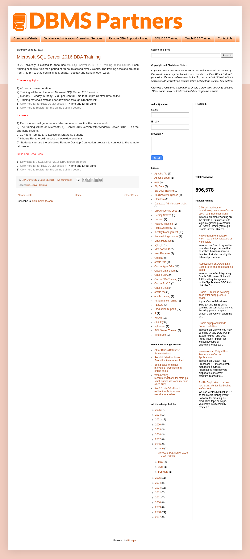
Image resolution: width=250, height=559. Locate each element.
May (161, 461)
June (161, 448)
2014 (158, 482)
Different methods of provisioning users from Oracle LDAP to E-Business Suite (216, 210)
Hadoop (158, 219)
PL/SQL (158, 304)
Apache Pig (160, 173)
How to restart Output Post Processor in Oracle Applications (213, 354)
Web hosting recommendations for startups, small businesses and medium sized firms (171, 380)
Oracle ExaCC (162, 283)
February (163, 471)
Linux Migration (162, 240)
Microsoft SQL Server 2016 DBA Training (59, 57)
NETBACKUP (162, 249)
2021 (158, 419)
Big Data (159, 186)
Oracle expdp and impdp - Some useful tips (213, 325)
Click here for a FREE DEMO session (43, 103)
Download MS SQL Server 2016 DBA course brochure (53, 161)
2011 (158, 497)
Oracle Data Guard (165, 270)
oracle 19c (160, 262)
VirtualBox (160, 334)
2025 (158, 409)
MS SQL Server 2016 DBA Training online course (98, 64)
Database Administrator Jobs (170, 203)
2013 (158, 487)
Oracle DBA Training (198, 38)
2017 (158, 439)
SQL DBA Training (167, 38)
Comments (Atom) (42, 201)
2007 (158, 517)
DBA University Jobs (165, 210)
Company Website (25, 38)
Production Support (165, 309)
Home (78, 195)
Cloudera (159, 199)
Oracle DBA (161, 274)
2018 (158, 434)
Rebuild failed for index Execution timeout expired (168, 359)
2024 (158, 414)
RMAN (158, 317)
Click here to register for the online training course (50, 107)
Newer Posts (25, 195)
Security (158, 322)
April (161, 466)
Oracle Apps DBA (164, 266)
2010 (158, 502)
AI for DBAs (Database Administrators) (167, 352)
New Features (162, 253)
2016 (158, 444)
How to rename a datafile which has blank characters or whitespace (215, 238)
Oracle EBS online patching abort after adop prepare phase (214, 295)
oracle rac (160, 292)
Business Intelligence (166, 195)
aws (156, 182)
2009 (158, 507)
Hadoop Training (163, 223)
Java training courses (166, 236)
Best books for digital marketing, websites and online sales (168, 367)
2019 (158, 429)
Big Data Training (164, 190)
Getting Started (162, 215)
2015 (158, 477)
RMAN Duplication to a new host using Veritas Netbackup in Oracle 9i (215, 385)
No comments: (65, 180)
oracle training (162, 296)
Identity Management (166, 232)
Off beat (158, 257)
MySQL (158, 245)
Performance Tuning (165, 300)
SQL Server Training (36, 185)
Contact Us (225, 38)
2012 (158, 492)
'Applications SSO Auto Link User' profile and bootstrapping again (216, 266)
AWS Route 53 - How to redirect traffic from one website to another (167, 391)
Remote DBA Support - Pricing (129, 38)
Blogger (131, 540)
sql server (159, 326)
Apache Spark (162, 177)
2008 (158, 512)
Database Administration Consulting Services (73, 38)
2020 (158, 424)
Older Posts (131, 195)
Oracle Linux (161, 287)
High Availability (163, 227)
